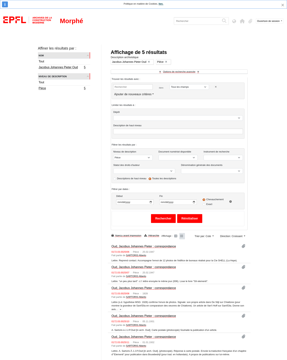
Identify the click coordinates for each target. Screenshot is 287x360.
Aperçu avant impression (126, 235)
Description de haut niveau (127, 125)
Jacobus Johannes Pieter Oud (62, 67)
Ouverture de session (268, 21)
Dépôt (116, 112)
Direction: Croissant (231, 236)
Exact (209, 204)
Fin (161, 196)
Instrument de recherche (216, 151)
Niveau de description (53, 76)
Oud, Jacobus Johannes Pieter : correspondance (143, 246)
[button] (242, 21)
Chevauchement (215, 199)
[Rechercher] (197, 21)
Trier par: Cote (203, 236)
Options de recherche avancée (179, 71)
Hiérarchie (151, 235)
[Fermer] (283, 5)
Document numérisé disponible (175, 151)
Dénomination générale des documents (201, 165)
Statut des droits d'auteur (126, 165)
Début (119, 196)
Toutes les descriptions (164, 178)
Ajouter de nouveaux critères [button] (133, 94)
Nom (41, 55)
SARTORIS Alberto (136, 255)
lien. (161, 3)
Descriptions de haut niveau (131, 178)
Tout (41, 61)
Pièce (62, 88)
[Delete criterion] (216, 87)
